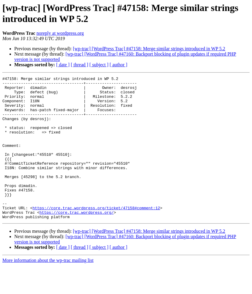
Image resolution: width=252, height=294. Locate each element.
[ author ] (118, 64)
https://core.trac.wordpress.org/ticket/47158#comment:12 (96, 234)
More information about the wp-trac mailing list (48, 288)
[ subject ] (98, 64)
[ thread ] (79, 64)
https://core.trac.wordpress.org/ (77, 240)
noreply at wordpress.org (60, 33)
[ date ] (63, 64)
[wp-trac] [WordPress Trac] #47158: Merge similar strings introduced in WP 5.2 (149, 48)
